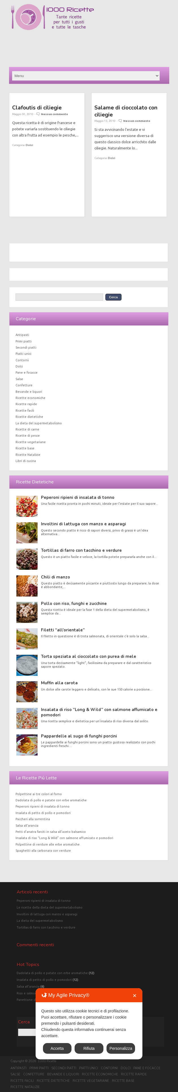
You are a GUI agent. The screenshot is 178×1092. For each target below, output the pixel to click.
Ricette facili (25, 410)
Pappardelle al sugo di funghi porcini (79, 736)
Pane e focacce (27, 372)
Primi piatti (24, 341)
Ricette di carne (27, 429)
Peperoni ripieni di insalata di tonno (77, 497)
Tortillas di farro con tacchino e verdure (81, 550)
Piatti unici (23, 353)
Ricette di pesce (28, 435)
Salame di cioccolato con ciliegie (125, 111)
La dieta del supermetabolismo (39, 423)
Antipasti (22, 335)
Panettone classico (31, 999)
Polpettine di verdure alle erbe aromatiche (48, 844)
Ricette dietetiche (29, 416)
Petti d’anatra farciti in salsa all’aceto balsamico (51, 831)
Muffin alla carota (59, 683)
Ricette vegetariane (31, 442)
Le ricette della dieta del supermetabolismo (50, 907)
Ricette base (25, 448)
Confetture (24, 385)
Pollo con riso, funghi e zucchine (74, 603)
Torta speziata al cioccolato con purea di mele (88, 656)
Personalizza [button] (121, 1048)
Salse (19, 379)
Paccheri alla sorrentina (33, 819)
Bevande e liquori (29, 391)
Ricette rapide (26, 404)
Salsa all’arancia (27, 825)
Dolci (29, 145)
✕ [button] (135, 996)
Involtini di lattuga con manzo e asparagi (83, 524)
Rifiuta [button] (89, 1048)
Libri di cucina (26, 461)
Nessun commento (54, 114)
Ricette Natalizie (28, 454)
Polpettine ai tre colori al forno (39, 794)
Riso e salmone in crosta (35, 993)
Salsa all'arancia (28, 986)
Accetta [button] (57, 1048)
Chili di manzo (55, 577)
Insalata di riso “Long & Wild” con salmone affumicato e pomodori (99, 712)
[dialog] (89, 1023)
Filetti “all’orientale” (63, 630)
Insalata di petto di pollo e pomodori (43, 813)
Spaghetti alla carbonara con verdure (43, 850)
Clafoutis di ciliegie (37, 107)
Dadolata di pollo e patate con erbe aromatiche (51, 800)
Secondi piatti (26, 347)
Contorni (22, 360)
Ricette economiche (30, 398)
